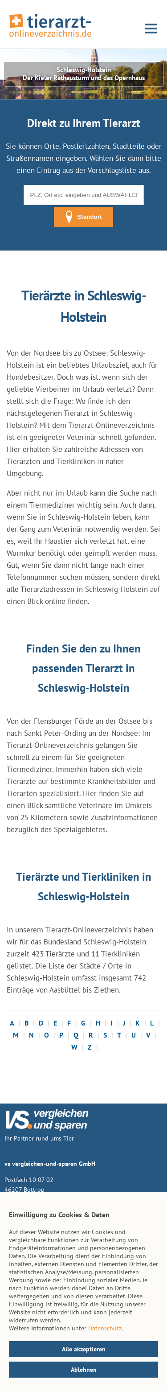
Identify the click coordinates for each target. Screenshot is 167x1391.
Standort (83, 217)
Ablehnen (84, 1370)
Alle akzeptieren (84, 1349)
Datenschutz (105, 1328)
